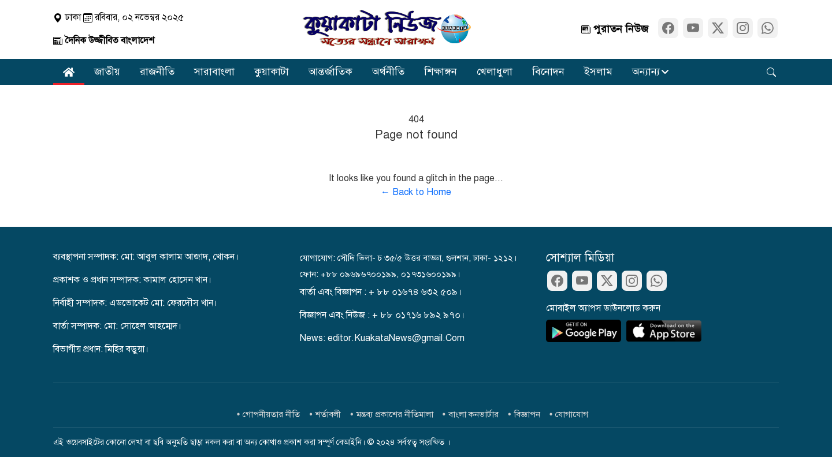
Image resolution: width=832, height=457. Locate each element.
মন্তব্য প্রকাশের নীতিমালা (394, 414)
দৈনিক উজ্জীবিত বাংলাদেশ (103, 40)
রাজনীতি (157, 71)
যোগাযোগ (571, 414)
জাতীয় (107, 71)
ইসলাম (598, 71)
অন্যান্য (646, 71)
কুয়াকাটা (271, 71)
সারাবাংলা (214, 71)
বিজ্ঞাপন (527, 414)
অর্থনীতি (388, 71)
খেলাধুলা (494, 71)
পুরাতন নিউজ (614, 29)
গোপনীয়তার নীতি (271, 414)
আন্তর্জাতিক (330, 71)
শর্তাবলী (328, 414)
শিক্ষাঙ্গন (440, 71)
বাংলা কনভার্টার (473, 414)
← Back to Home (416, 192)
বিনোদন (548, 71)
